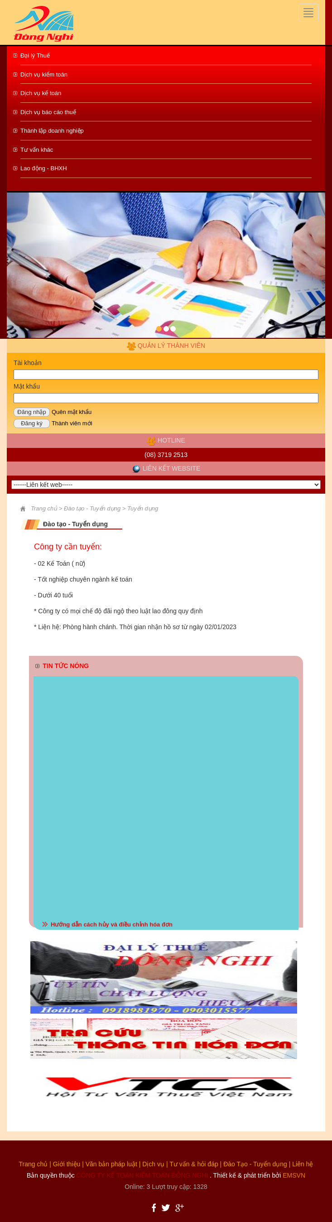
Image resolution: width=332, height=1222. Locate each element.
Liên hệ (302, 1164)
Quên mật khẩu (71, 412)
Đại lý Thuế (35, 55)
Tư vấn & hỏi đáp (193, 1164)
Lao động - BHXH (43, 168)
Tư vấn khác (36, 149)
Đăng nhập (31, 412)
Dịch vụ (153, 1164)
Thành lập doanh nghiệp (52, 130)
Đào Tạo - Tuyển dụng (255, 1164)
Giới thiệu (67, 1164)
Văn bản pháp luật (111, 1164)
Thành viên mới (72, 423)
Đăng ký (32, 423)
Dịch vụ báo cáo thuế (48, 112)
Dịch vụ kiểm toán (43, 74)
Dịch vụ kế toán (40, 93)
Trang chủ (33, 1164)
